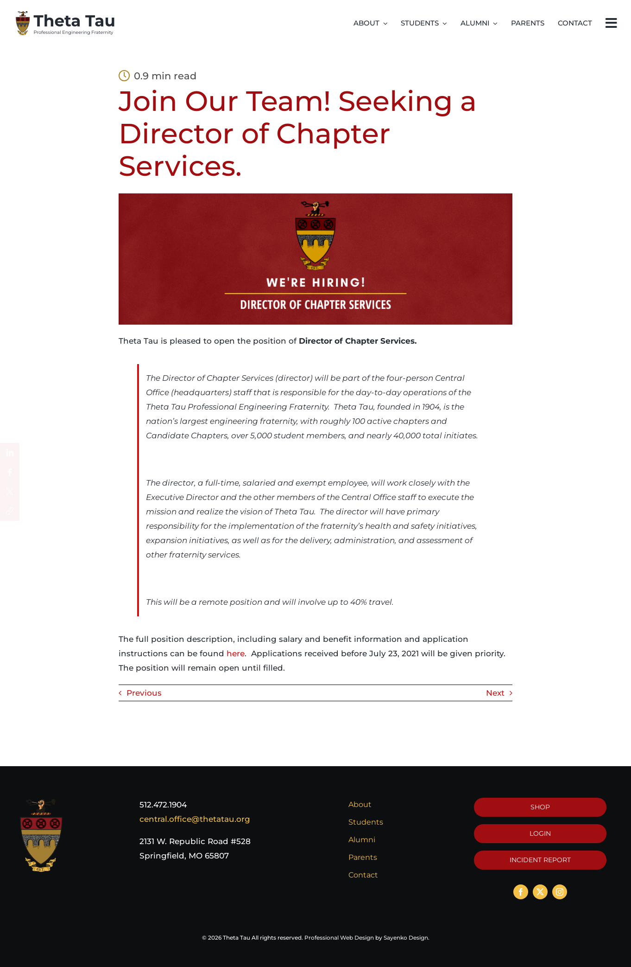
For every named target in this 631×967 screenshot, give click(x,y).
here (236, 653)
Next (495, 693)
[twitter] (540, 891)
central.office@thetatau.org (194, 819)
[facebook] (520, 891)
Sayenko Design (406, 937)
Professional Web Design (339, 937)
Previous (144, 693)
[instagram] (559, 891)
